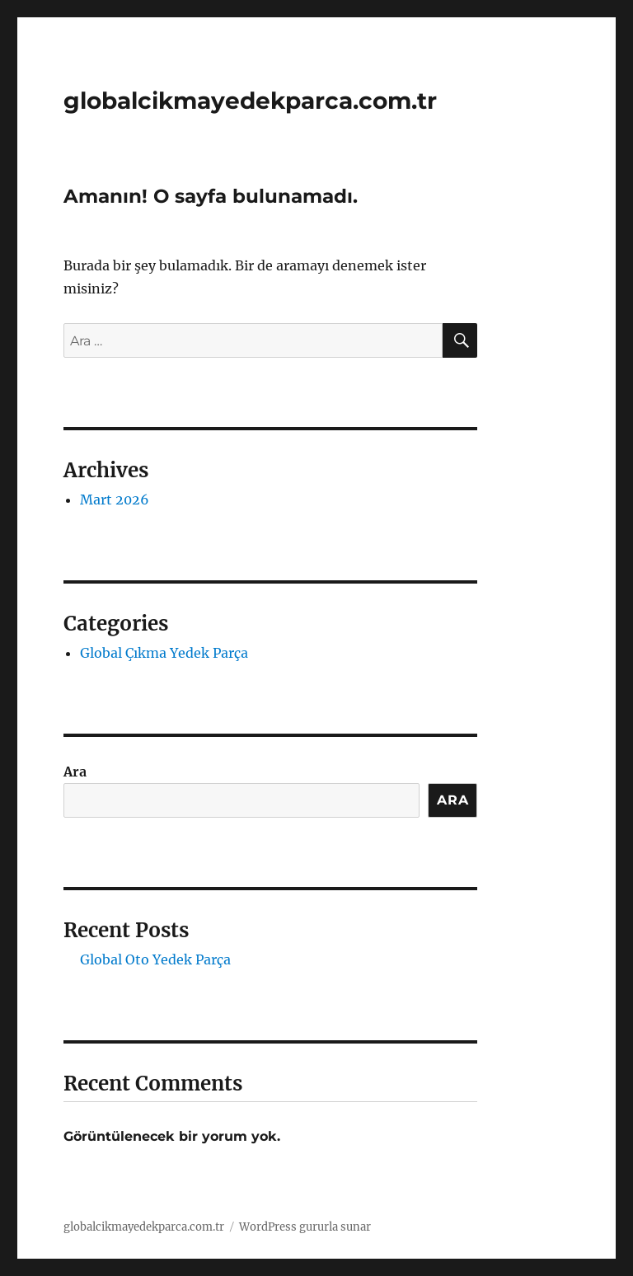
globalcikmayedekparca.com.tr (250, 101)
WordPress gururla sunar (305, 1227)
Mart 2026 (114, 499)
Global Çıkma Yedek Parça (164, 653)
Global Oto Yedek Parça (155, 959)
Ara (75, 771)
